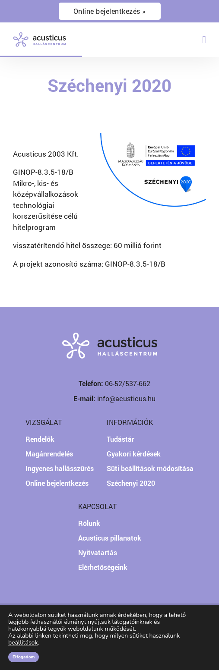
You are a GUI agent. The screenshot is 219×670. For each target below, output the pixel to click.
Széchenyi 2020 (131, 483)
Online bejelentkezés (57, 483)
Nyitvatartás (97, 552)
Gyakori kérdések (134, 453)
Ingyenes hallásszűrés (59, 468)
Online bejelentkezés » (109, 11)
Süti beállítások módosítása (150, 468)
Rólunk (89, 523)
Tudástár (120, 439)
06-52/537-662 (127, 383)
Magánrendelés (49, 453)
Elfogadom (24, 657)
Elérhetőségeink (102, 567)
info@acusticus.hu (126, 398)
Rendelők (39, 439)
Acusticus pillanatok (109, 537)
